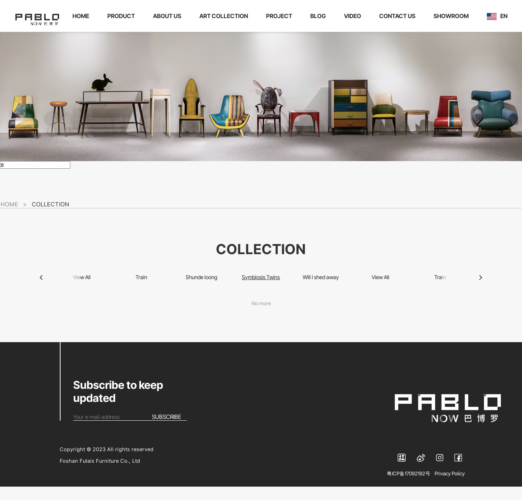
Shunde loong (201, 286)
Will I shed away (321, 286)
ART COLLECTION (225, 16)
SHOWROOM (453, 16)
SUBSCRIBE (166, 430)
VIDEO (354, 16)
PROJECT (281, 16)
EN (84, 34)
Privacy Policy (450, 487)
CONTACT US (399, 16)
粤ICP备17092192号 (408, 487)
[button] (42, 287)
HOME (82, 16)
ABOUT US (169, 16)
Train (141, 286)
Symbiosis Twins (261, 286)
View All (81, 286)
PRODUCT (123, 16)
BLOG (320, 16)
